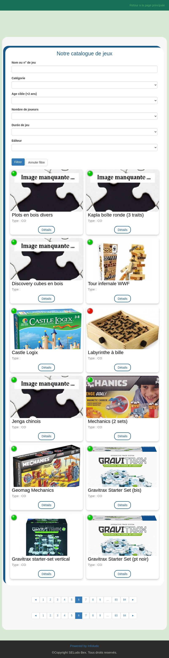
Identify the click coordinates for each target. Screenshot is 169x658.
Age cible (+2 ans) (24, 93)
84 (124, 599)
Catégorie (18, 78)
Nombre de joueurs (25, 109)
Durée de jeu (20, 125)
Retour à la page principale (147, 5)
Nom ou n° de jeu (24, 62)
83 (116, 599)
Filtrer (18, 162)
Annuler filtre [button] (36, 162)
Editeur (17, 140)
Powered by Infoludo (84, 646)
